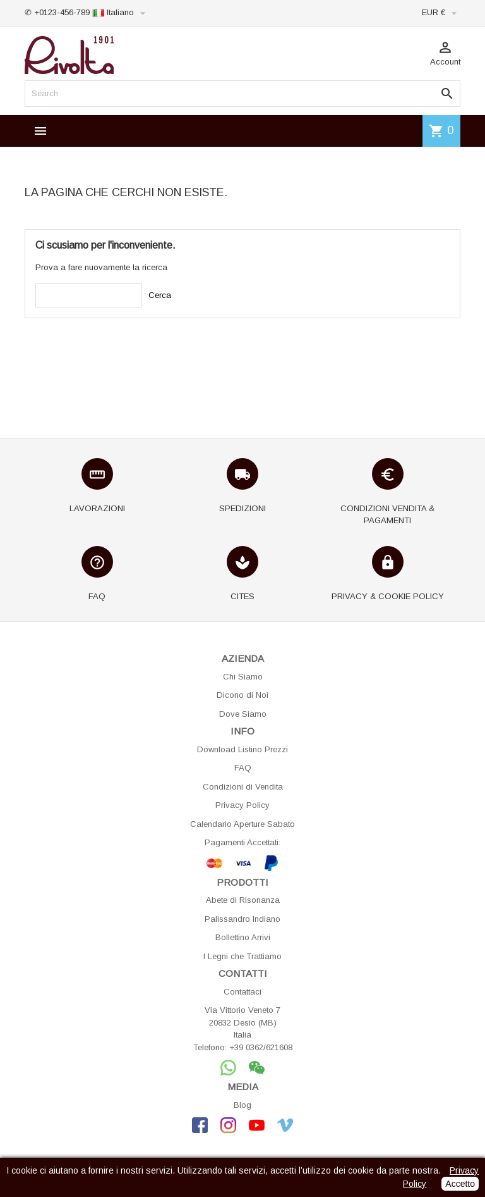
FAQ (242, 767)
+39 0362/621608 (260, 1047)
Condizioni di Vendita (243, 786)
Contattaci (242, 991)
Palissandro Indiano (242, 919)
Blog (242, 1105)
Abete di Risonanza (243, 900)
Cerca (159, 295)
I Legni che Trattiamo (242, 956)
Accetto (460, 1184)
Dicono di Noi (242, 695)
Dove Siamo (242, 714)
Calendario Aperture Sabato (242, 824)
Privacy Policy (242, 805)
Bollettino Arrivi (242, 937)
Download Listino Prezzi (242, 749)
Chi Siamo (243, 676)
